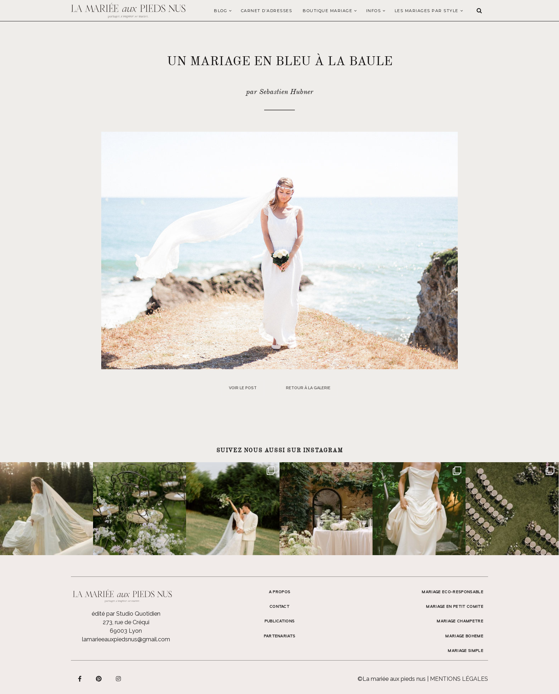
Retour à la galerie (308, 388)
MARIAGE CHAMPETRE (460, 621)
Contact (279, 606)
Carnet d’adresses (266, 10)
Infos (373, 10)
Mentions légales (459, 678)
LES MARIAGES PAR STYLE (426, 10)
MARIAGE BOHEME (464, 636)
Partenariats (280, 636)
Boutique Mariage (327, 10)
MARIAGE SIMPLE (465, 650)
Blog (220, 10)
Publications (280, 621)
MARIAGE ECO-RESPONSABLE (452, 592)
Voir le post (243, 388)
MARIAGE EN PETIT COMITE (454, 606)
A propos (280, 592)
